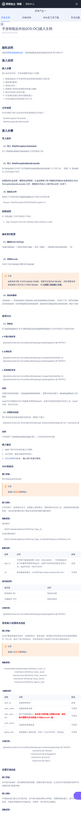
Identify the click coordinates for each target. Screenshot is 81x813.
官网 (11, 458)
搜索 (77, 4)
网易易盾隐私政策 (15, 53)
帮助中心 (30, 4)
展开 (77, 796)
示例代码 (26, 17)
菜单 (2, 24)
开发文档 (5, 17)
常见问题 (75, 17)
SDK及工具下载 (51, 17)
